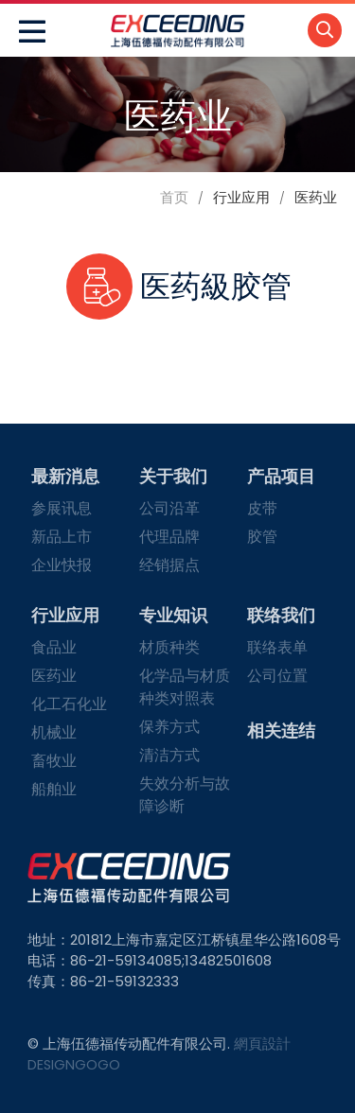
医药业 (54, 676)
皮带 (262, 508)
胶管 (262, 537)
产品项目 (281, 476)
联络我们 (281, 615)
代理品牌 (169, 537)
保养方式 (169, 727)
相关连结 (281, 730)
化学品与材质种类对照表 (184, 687)
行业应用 (65, 615)
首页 (174, 197)
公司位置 (277, 676)
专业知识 (173, 615)
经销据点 (169, 565)
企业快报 (61, 565)
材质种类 (169, 647)
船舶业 (54, 789)
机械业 (54, 732)
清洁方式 (169, 755)
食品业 (54, 647)
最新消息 (65, 476)
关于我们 (173, 476)
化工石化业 (69, 704)
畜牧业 (54, 761)
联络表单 (277, 647)
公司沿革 (169, 508)
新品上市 (61, 537)
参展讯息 (61, 508)
